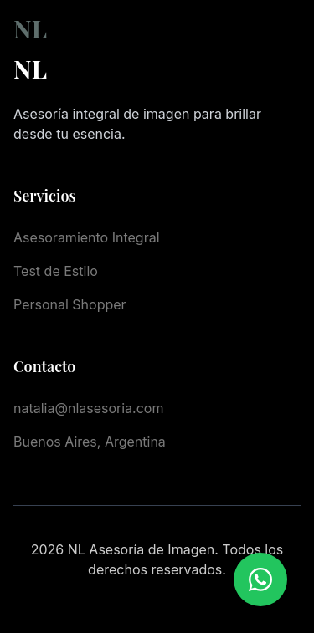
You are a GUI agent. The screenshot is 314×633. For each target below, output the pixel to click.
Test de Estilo (55, 271)
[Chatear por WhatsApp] (260, 579)
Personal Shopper (69, 304)
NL (30, 28)
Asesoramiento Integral (86, 237)
